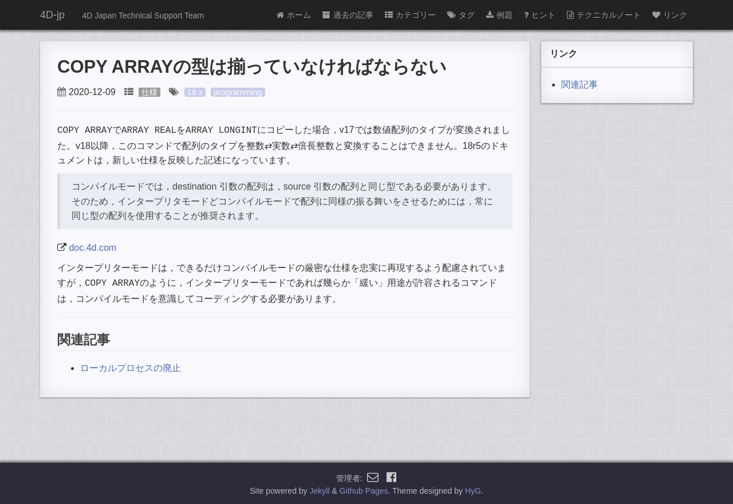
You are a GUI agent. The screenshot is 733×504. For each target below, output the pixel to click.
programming (238, 92)
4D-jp (52, 15)
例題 (499, 14)
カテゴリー (410, 14)
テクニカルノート (604, 14)
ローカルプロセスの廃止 (130, 366)
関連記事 (579, 84)
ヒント (539, 14)
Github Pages (364, 489)
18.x (195, 92)
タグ (461, 14)
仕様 (149, 92)
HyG (473, 489)
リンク (669, 14)
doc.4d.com (92, 246)
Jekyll (320, 489)
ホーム (294, 14)
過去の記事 (347, 14)
